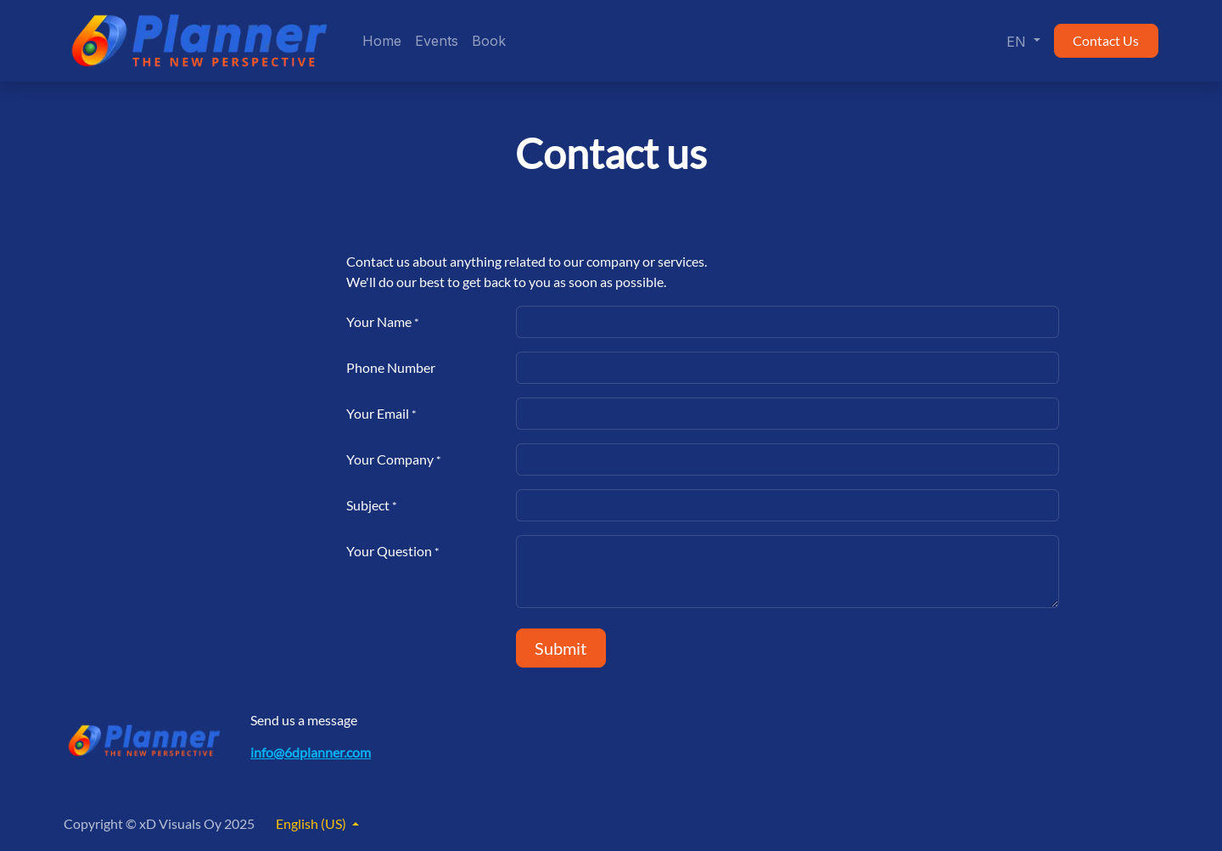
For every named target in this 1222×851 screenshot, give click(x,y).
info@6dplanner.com (310, 752)
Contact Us (1106, 40)
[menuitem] (382, 41)
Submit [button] (560, 648)
